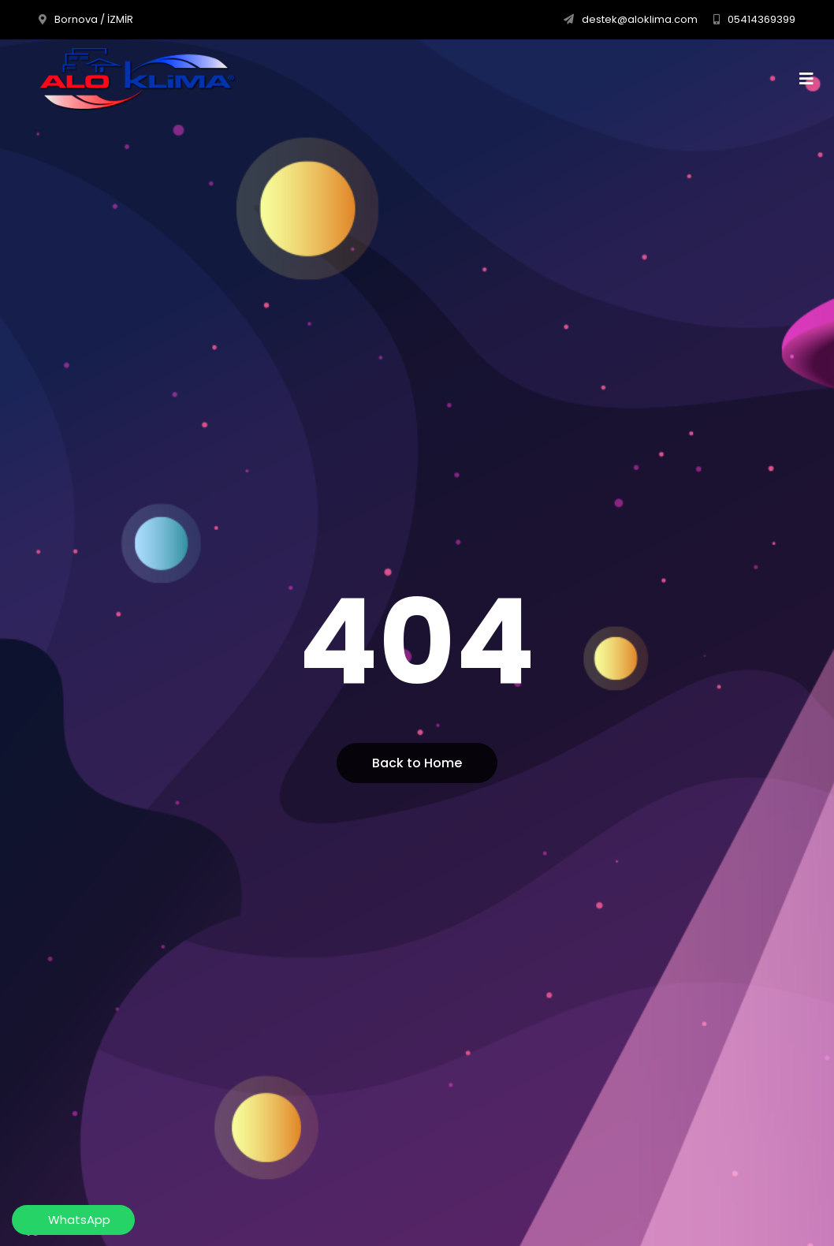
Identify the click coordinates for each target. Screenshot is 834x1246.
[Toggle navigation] (811, 79)
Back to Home (417, 763)
